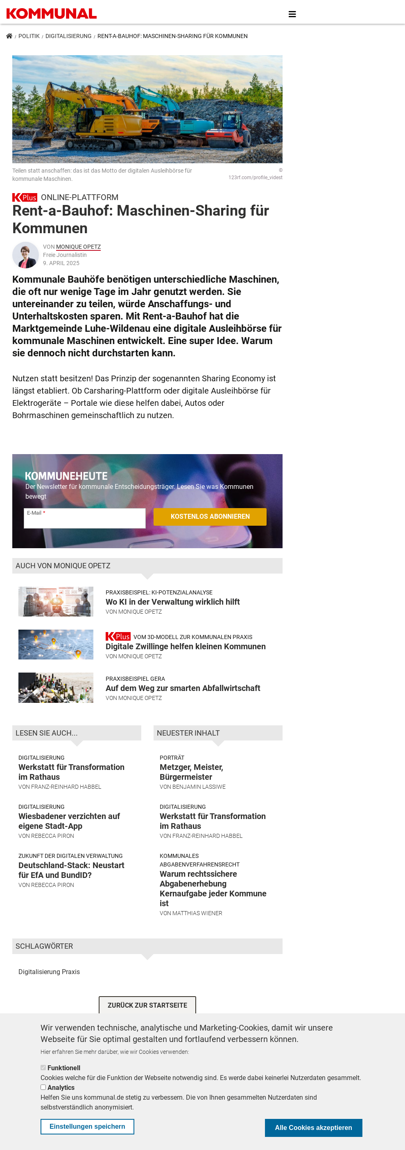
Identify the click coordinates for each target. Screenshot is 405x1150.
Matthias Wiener (197, 913)
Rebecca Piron (52, 836)
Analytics (61, 1087)
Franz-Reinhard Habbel (66, 786)
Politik (29, 36)
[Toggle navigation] (292, 14)
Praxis (71, 972)
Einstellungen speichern (87, 1126)
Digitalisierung (68, 36)
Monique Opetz (78, 246)
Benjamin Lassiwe (199, 786)
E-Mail (34, 513)
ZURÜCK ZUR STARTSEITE (147, 1005)
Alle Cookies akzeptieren (314, 1127)
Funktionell (64, 1068)
